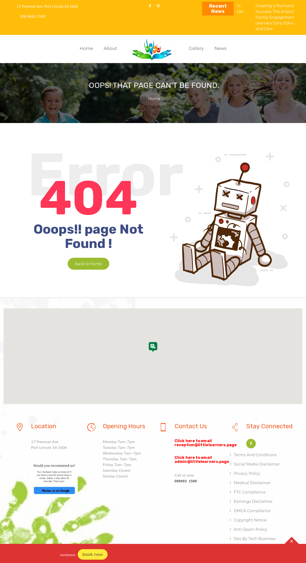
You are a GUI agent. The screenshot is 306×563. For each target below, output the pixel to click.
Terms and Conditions (255, 455)
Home (86, 48)
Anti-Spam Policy (250, 529)
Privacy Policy (247, 473)
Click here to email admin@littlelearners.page (202, 459)
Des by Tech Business (255, 538)
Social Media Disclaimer (257, 464)
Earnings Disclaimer (253, 501)
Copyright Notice (250, 520)
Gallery (196, 48)
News (220, 48)
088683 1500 (186, 481)
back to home (88, 264)
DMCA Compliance (252, 511)
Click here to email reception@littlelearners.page (206, 443)
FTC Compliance (249, 492)
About (110, 48)
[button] (153, 350)
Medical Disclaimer (252, 483)
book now (92, 554)
